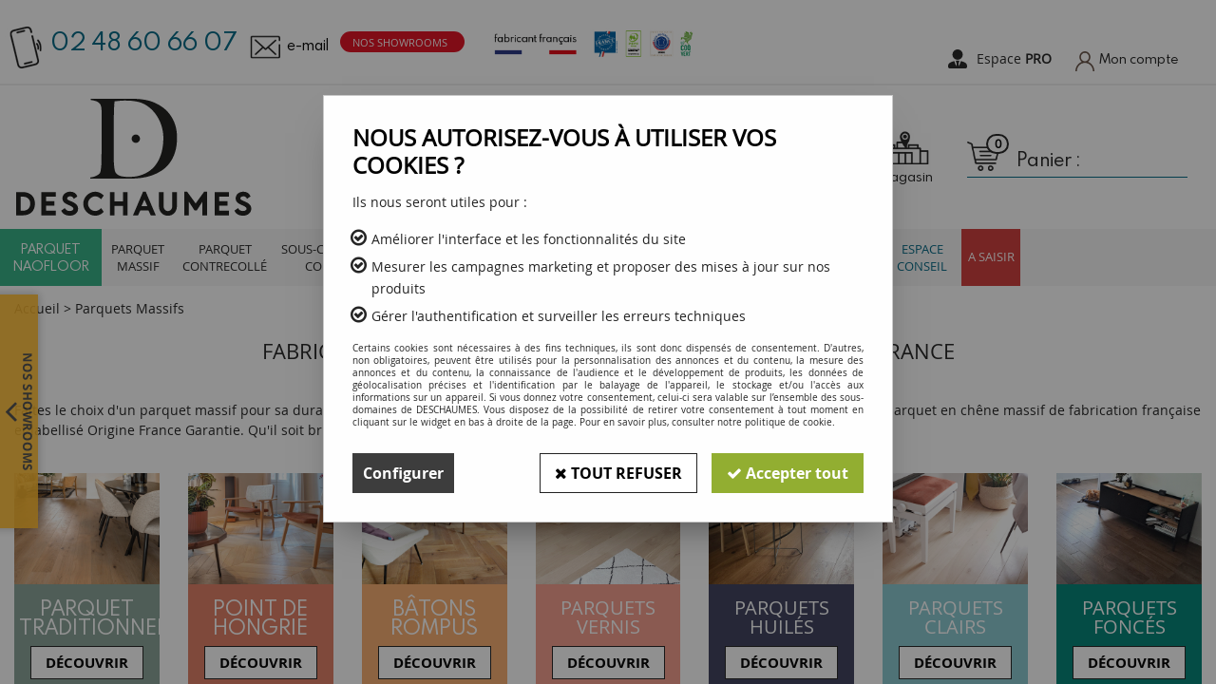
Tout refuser (618, 473)
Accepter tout (787, 473)
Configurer (403, 473)
